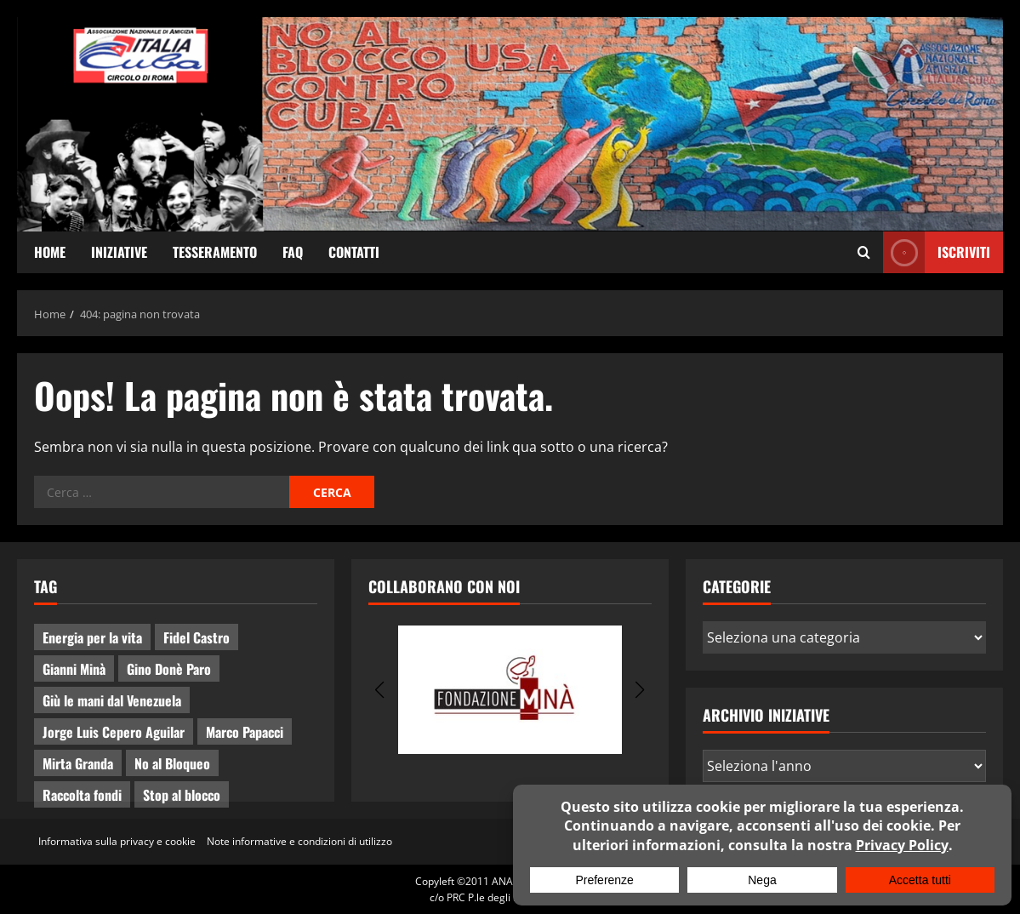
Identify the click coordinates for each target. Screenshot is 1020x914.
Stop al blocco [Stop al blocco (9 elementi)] (181, 795)
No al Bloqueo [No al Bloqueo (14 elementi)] (172, 763)
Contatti (353, 252)
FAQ (292, 252)
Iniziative (119, 252)
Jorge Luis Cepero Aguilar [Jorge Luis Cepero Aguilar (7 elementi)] (114, 732)
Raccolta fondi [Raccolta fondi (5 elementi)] (82, 795)
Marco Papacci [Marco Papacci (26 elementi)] (244, 732)
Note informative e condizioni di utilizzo (299, 841)
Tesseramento (215, 252)
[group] (510, 689)
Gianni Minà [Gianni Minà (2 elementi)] (74, 669)
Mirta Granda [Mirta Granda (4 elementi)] (78, 763)
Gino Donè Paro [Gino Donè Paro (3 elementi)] (169, 669)
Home (50, 252)
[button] (379, 690)
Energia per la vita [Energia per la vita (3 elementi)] (92, 637)
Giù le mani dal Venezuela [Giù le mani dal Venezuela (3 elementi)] (112, 700)
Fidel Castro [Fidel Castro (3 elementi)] (196, 637)
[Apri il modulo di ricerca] (864, 252)
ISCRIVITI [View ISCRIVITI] (936, 252)
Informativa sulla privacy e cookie (117, 841)
